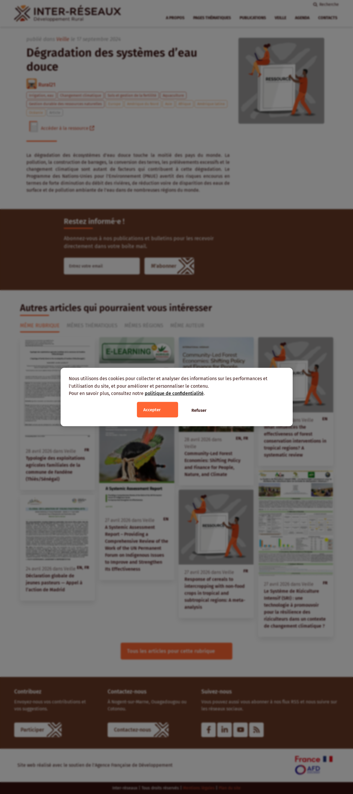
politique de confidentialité (174, 393)
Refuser (199, 410)
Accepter (152, 409)
